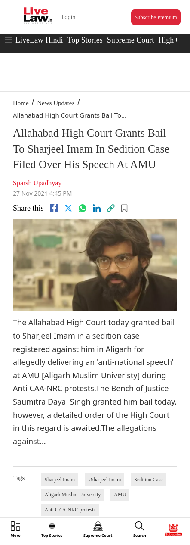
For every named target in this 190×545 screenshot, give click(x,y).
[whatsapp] (82, 208)
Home (21, 103)
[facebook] (54, 208)
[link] (111, 208)
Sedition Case (148, 479)
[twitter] (68, 208)
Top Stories (84, 40)
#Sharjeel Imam (104, 479)
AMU (120, 495)
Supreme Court (130, 40)
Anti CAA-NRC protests (70, 510)
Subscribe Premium (156, 17)
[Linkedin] (97, 208)
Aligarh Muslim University (73, 495)
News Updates (55, 103)
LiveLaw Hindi (39, 40)
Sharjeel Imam (60, 479)
